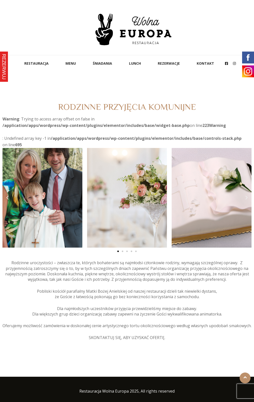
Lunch (135, 63)
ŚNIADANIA (102, 63)
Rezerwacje (169, 63)
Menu (70, 63)
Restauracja (36, 63)
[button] (118, 251)
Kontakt (205, 63)
